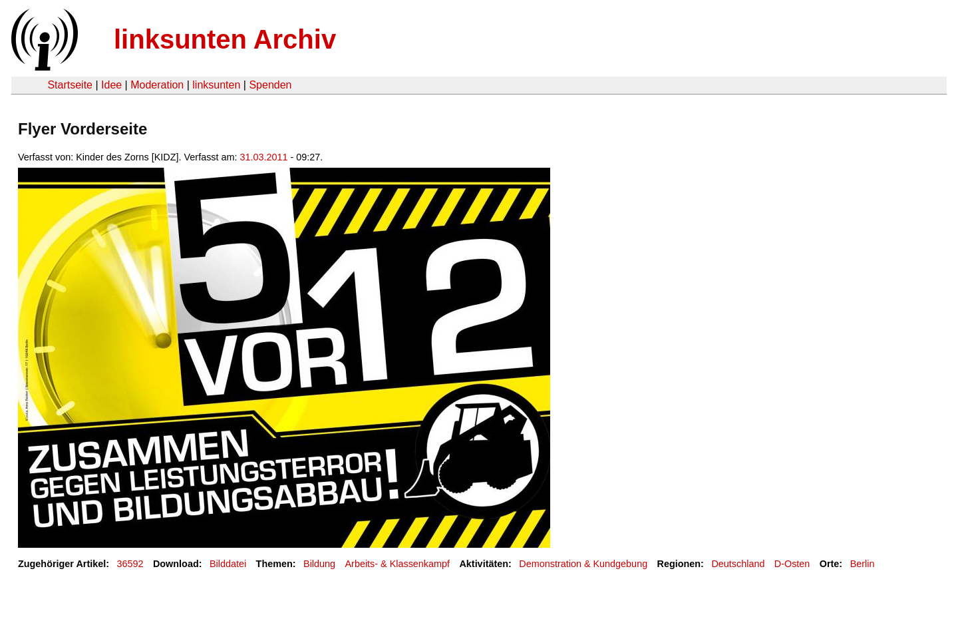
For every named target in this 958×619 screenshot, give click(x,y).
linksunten (216, 85)
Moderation (157, 85)
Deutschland (737, 563)
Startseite (69, 85)
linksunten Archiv (225, 39)
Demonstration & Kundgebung (583, 563)
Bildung (319, 563)
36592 (130, 563)
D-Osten (792, 563)
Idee (111, 85)
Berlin (862, 563)
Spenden (270, 85)
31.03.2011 (264, 157)
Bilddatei (228, 563)
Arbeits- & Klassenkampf (397, 563)
